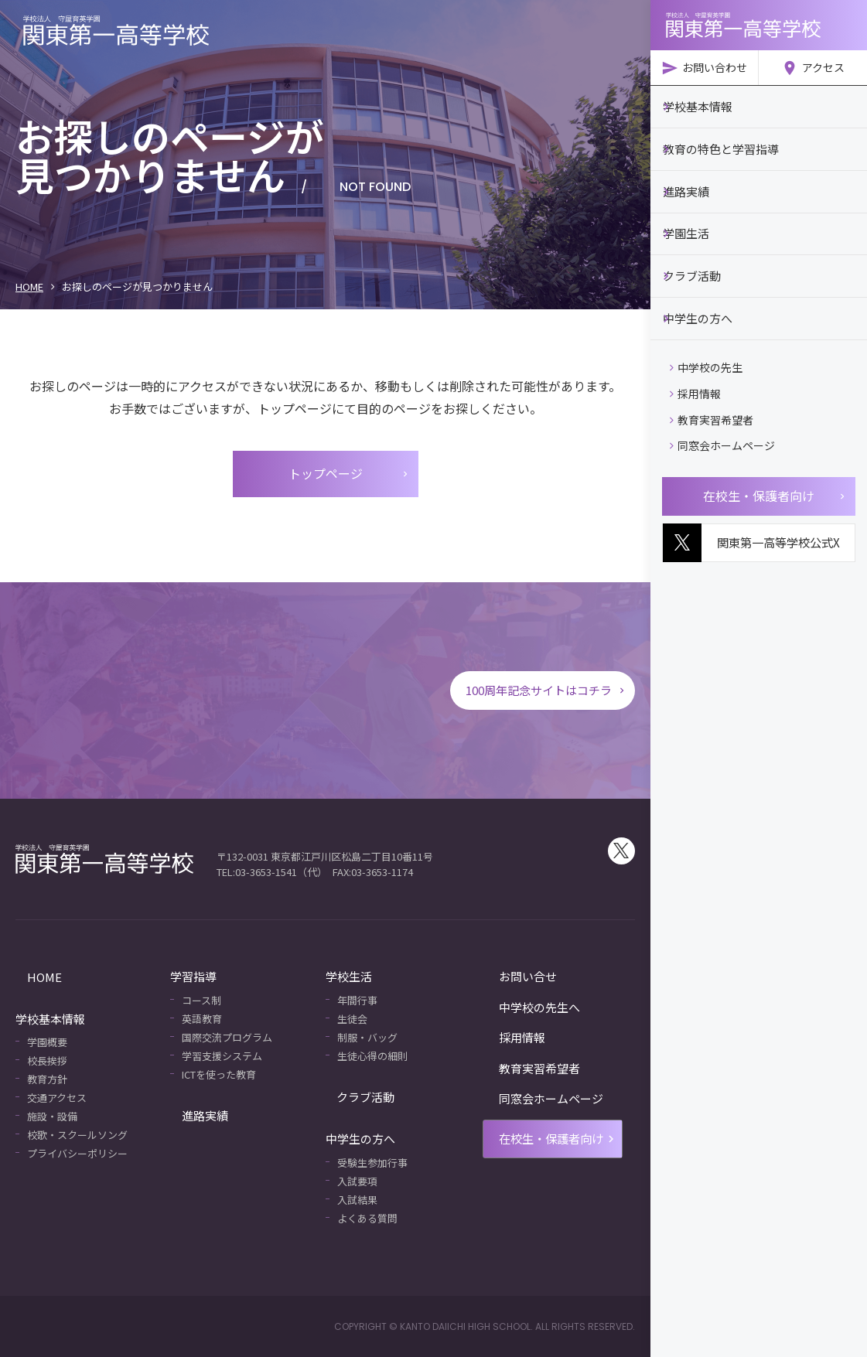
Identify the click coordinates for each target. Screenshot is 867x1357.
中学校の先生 (706, 354)
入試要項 (357, 1181)
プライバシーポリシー (77, 1153)
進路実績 (193, 1115)
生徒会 (352, 1018)
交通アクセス (57, 1097)
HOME (29, 286)
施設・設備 (52, 1116)
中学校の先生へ (521, 1007)
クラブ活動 (355, 1097)
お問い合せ (509, 976)
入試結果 (357, 1199)
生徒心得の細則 (372, 1055)
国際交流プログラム (227, 1037)
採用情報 (695, 380)
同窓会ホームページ (722, 432)
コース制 (201, 1000)
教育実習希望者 (711, 406)
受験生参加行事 (372, 1162)
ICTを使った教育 (219, 1074)
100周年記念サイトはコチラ (541, 689)
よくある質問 (367, 1218)
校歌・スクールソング (77, 1134)
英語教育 (202, 1018)
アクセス (813, 68)
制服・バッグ (367, 1037)
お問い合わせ (704, 68)
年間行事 (357, 1000)
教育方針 (47, 1079)
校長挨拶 (47, 1060)
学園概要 (47, 1042)
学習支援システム (222, 1055)
